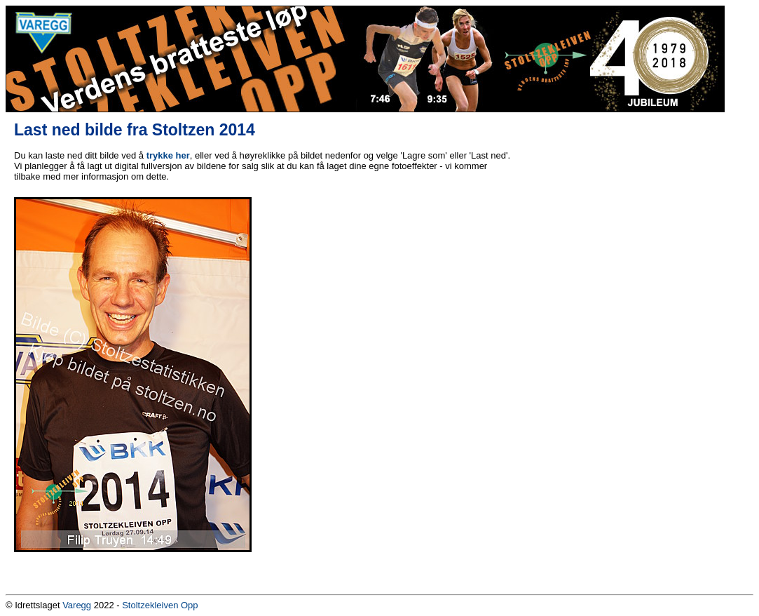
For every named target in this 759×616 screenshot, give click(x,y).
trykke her (168, 155)
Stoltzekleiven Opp (160, 605)
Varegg (76, 605)
